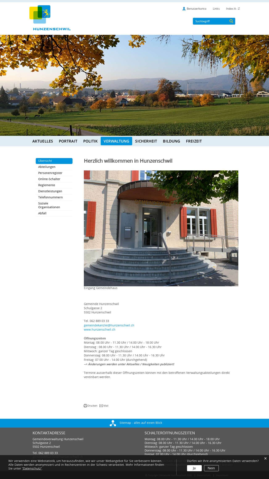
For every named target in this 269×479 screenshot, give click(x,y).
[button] (90, 405)
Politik (90, 141)
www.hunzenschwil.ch (99, 329)
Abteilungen (46, 167)
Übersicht (54, 161)
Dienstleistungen (50, 191)
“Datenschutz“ (32, 468)
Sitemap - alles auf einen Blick (136, 423)
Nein (211, 468)
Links (216, 8)
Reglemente (46, 185)
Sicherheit (146, 141)
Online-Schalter (49, 179)
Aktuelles (42, 141)
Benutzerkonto (196, 8)
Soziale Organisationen (49, 205)
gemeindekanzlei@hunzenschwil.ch (109, 325)
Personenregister (50, 173)
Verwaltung (116, 141)
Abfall (42, 213)
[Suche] (231, 21)
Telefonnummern (50, 197)
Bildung (171, 141)
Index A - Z (233, 8)
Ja (194, 468)
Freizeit (194, 141)
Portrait (68, 141)
